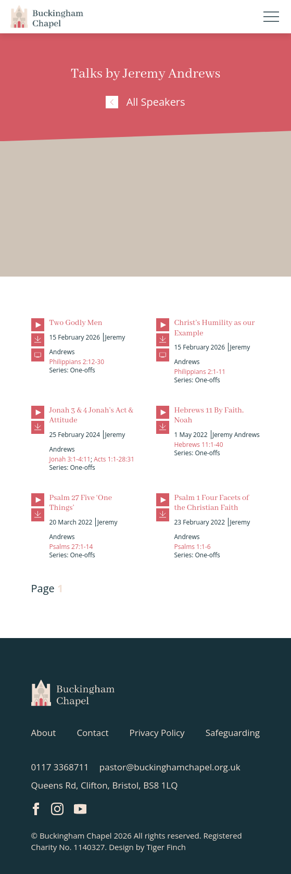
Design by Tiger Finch (147, 847)
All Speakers (145, 102)
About (43, 733)
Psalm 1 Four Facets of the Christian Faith (211, 503)
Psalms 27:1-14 (71, 546)
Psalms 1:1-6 (192, 546)
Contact (92, 733)
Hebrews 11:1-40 (198, 444)
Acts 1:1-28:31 (114, 459)
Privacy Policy (156, 733)
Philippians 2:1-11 (200, 371)
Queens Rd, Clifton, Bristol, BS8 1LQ (104, 785)
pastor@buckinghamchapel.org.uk (170, 767)
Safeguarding (233, 733)
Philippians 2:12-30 (77, 361)
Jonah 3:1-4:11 (70, 459)
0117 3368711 (60, 767)
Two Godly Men (76, 323)
